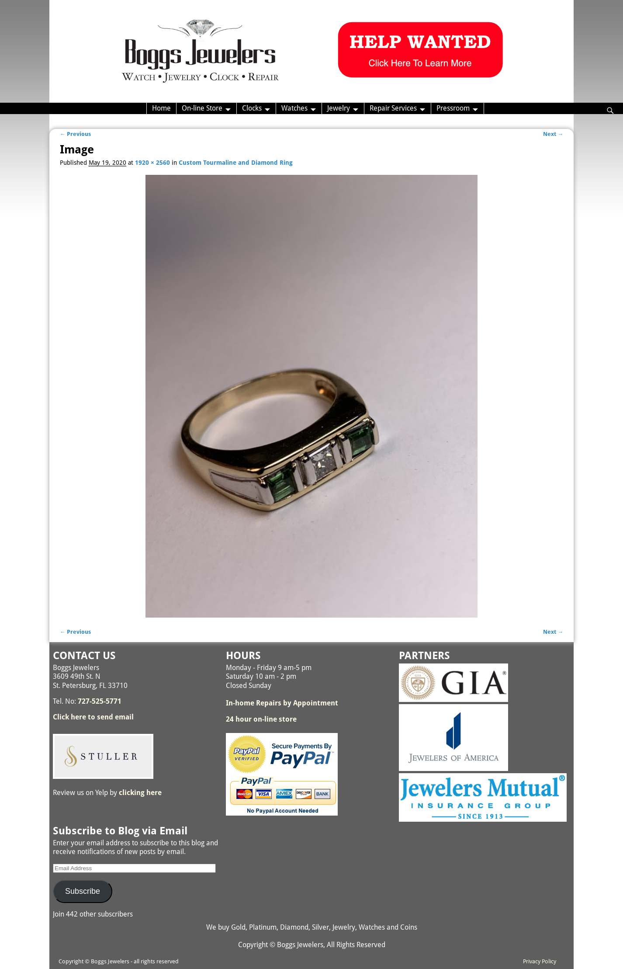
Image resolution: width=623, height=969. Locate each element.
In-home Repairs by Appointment (282, 703)
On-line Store (202, 108)
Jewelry (338, 108)
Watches (294, 108)
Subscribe (82, 891)
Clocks (252, 108)
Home (161, 108)
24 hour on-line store (261, 719)
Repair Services (393, 108)
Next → (553, 134)
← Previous (75, 134)
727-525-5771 (99, 701)
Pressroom (453, 108)
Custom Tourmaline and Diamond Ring (236, 162)
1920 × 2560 (152, 162)
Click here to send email (93, 717)
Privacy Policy (539, 961)
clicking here (140, 792)
